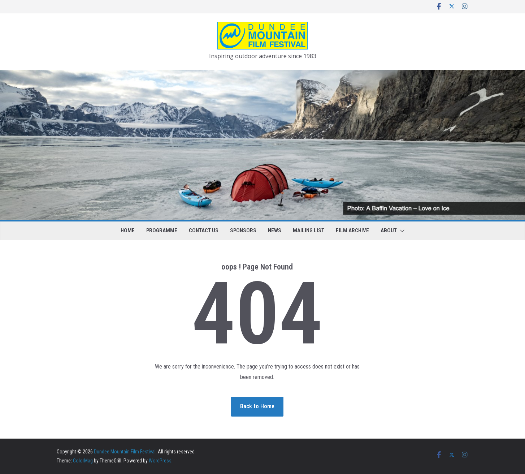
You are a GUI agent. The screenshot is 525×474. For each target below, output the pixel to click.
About (389, 230)
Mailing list (308, 230)
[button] (401, 231)
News (274, 230)
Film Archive (352, 230)
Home (128, 230)
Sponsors (243, 230)
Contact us (203, 230)
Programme (161, 230)
